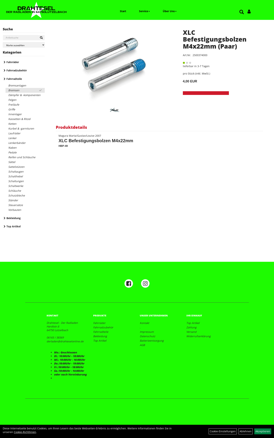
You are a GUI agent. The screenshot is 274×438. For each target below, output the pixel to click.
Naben (12, 147)
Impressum (147, 332)
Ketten (12, 123)
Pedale (12, 152)
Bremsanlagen (17, 85)
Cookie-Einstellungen (223, 431)
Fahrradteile (14, 79)
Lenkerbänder (17, 143)
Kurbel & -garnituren (21, 128)
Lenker (12, 138)
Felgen (12, 100)
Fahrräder (12, 62)
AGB (142, 345)
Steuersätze (15, 205)
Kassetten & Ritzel (19, 119)
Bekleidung (13, 218)
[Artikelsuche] (241, 12)
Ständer (13, 200)
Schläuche (14, 190)
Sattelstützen (16, 167)
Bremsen (13, 90)
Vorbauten (14, 210)
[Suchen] (41, 37)
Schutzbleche (16, 195)
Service (144, 11)
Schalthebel (15, 176)
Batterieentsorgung (152, 340)
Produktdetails (71, 127)
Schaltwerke (15, 186)
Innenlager (15, 114)
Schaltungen (16, 181)
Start (123, 11)
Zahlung (191, 327)
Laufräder (14, 133)
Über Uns (170, 11)
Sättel (11, 162)
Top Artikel (13, 226)
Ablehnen (246, 431)
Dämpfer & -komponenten (24, 95)
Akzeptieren (262, 431)
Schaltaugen (16, 171)
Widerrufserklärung (198, 336)
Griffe (11, 109)
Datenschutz (147, 336)
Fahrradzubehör (16, 70)
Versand (191, 332)
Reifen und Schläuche (21, 157)
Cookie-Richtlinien (25, 432)
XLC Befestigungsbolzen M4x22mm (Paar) (215, 39)
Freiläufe (13, 104)
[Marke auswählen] (24, 45)
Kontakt (144, 323)
